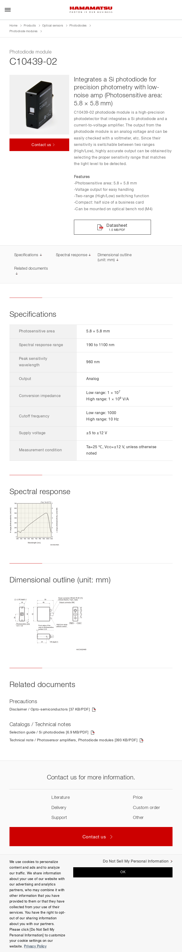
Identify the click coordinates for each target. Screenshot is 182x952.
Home (13, 25)
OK (122, 872)
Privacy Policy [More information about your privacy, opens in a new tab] (35, 946)
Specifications (26, 256)
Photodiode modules (23, 31)
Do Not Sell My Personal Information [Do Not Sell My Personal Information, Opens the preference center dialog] (135, 861)
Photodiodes (78, 25)
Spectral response (71, 256)
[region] (91, 903)
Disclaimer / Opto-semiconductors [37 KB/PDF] (52, 710)
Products (30, 25)
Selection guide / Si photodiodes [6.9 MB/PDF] (51, 733)
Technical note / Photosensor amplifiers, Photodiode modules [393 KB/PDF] (77, 741)
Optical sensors (52, 25)
